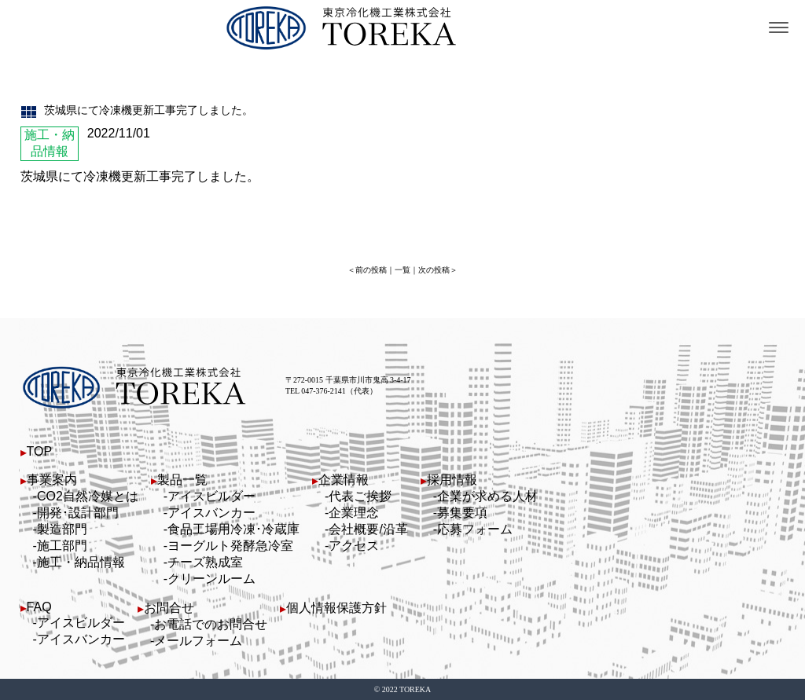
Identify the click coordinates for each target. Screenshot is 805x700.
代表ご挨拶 (360, 496)
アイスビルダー (211, 496)
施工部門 (62, 545)
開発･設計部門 (78, 512)
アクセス (354, 545)
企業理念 (354, 512)
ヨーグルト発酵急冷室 (230, 545)
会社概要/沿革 (368, 529)
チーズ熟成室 (205, 562)
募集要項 (462, 512)
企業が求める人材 (487, 496)
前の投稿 (371, 270)
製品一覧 (182, 479)
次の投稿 (434, 270)
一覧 (402, 270)
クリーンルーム (211, 578)
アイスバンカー (211, 512)
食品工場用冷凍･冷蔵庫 (233, 529)
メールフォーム (198, 640)
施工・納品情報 (81, 562)
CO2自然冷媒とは (87, 496)
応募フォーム (475, 529)
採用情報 (452, 479)
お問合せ (169, 607)
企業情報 (343, 479)
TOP (40, 451)
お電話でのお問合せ (210, 624)
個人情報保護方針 (336, 607)
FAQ (39, 607)
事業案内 (52, 479)
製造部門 (62, 529)
